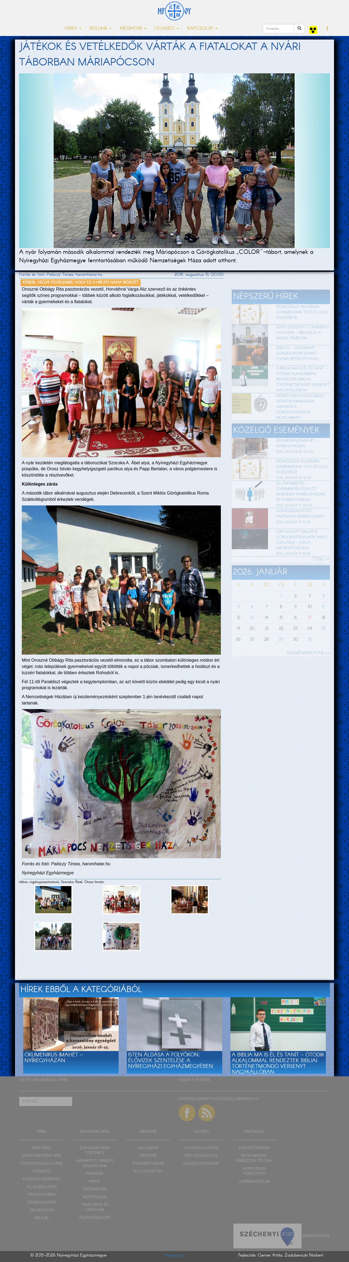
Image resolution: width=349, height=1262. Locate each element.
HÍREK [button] (73, 28)
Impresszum (175, 1255)
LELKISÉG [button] (166, 28)
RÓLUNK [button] (100, 28)
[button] (327, 29)
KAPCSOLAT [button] (202, 28)
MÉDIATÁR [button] (133, 28)
